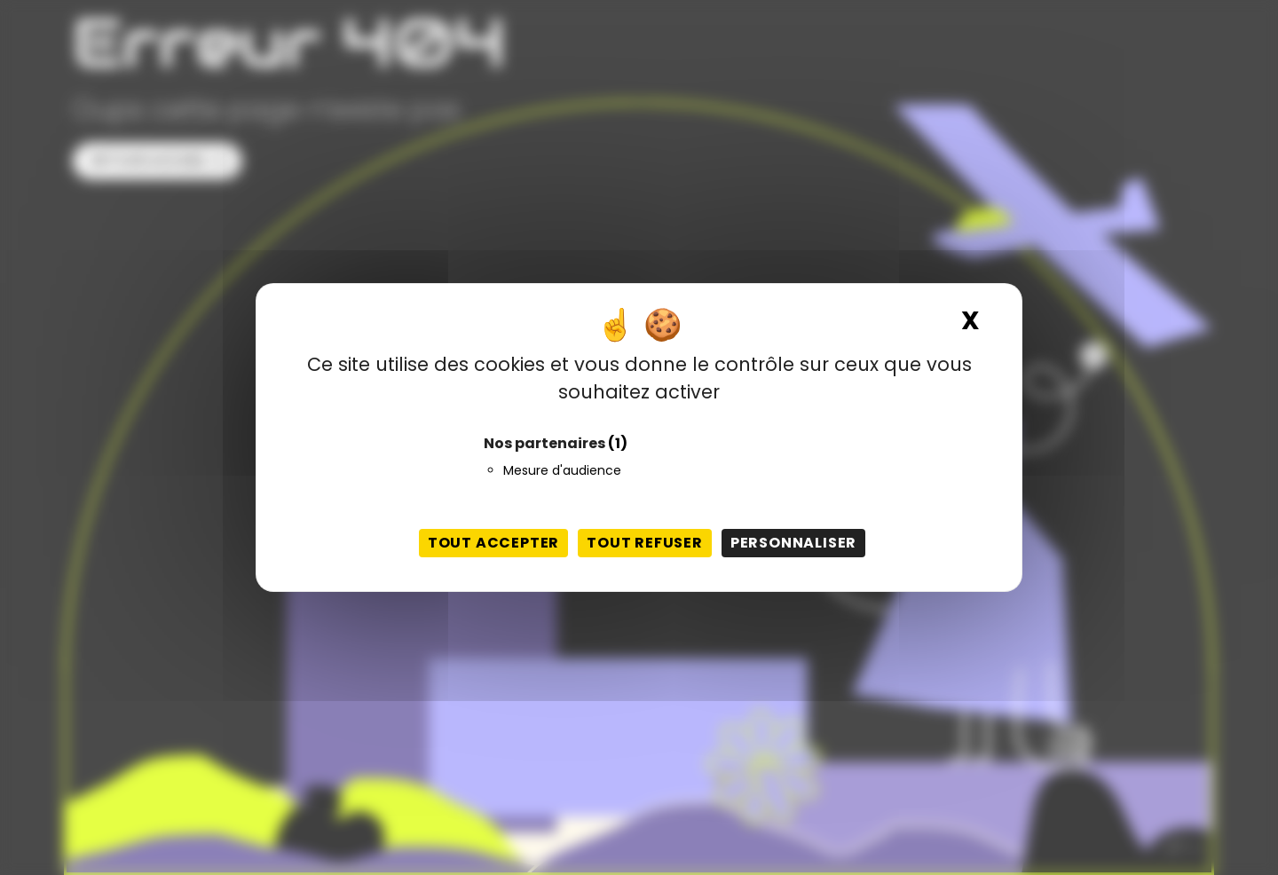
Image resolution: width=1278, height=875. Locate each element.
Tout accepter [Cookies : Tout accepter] (493, 542)
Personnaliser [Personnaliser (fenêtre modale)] (793, 542)
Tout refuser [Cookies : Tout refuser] (645, 542)
